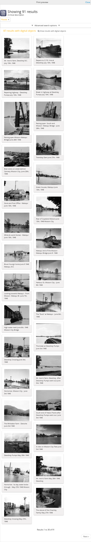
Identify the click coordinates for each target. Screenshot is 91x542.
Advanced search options (46, 25)
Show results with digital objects (52, 31)
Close (87, 2)
